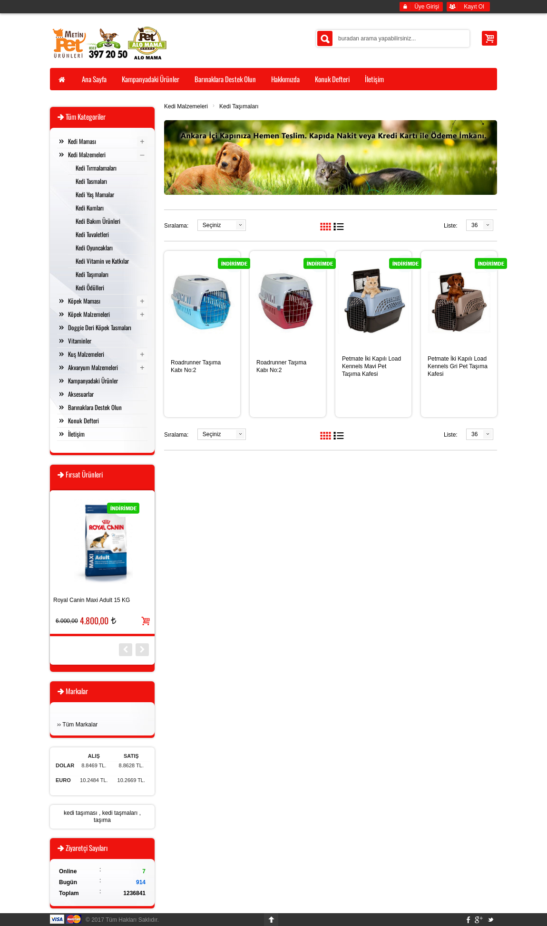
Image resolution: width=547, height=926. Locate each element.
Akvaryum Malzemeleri (93, 367)
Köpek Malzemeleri (89, 314)
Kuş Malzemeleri (86, 354)
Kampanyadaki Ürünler (93, 380)
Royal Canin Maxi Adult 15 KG (91, 600)
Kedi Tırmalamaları (96, 167)
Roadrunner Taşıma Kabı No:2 (196, 366)
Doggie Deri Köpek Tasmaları (99, 327)
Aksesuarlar (81, 394)
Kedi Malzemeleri (186, 106)
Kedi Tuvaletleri (92, 234)
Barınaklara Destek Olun (95, 407)
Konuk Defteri (83, 420)
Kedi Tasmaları (91, 181)
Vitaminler (79, 340)
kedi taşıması (81, 813)
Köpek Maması (84, 300)
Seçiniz (212, 225)
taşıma (102, 820)
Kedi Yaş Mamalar (95, 194)
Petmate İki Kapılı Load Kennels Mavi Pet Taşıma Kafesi (371, 366)
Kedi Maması (82, 141)
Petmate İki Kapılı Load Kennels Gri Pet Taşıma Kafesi (458, 366)
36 (474, 225)
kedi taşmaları (120, 813)
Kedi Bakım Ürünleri (98, 221)
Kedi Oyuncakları (94, 247)
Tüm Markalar (80, 724)
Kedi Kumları (90, 207)
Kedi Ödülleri (90, 287)
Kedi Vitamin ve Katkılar (102, 261)
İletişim (76, 434)
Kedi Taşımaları (238, 106)
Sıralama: (176, 225)
